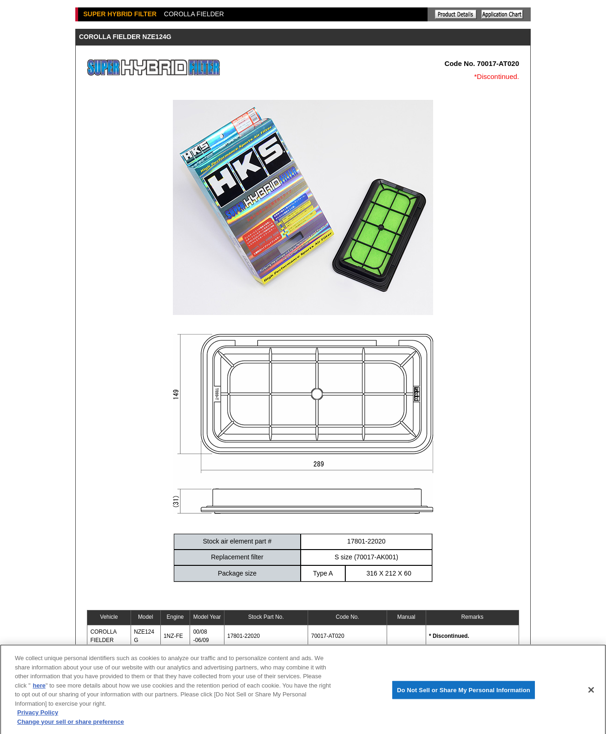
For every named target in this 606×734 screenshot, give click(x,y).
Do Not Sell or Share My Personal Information (463, 692)
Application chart (502, 14)
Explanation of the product (456, 14)
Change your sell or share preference (70, 724)
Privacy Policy (37, 715)
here (39, 688)
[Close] (591, 692)
